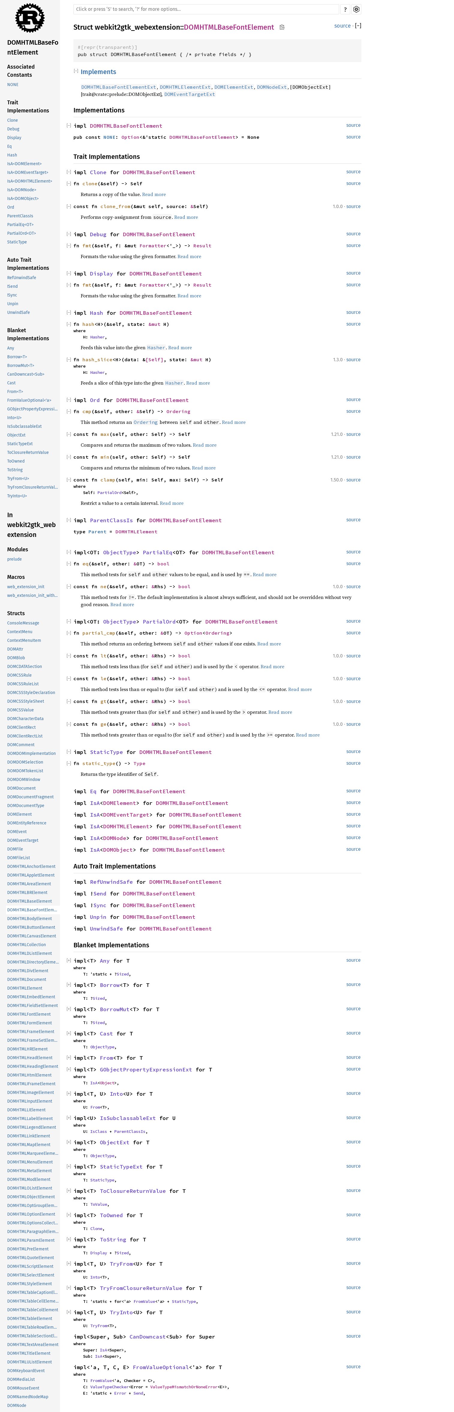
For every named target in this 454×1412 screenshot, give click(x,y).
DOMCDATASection (24, 666)
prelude (14, 559)
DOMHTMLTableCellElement (33, 1301)
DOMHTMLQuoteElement (30, 1257)
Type (139, 763)
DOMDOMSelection (25, 762)
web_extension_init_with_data (33, 595)
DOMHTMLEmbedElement (31, 996)
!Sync (12, 295)
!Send (12, 286)
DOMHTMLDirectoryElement (33, 962)
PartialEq (157, 552)
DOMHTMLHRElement (27, 1049)
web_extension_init (25, 586)
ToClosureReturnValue (28, 452)
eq (85, 564)
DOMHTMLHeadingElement (32, 1066)
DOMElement (19, 814)
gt (103, 701)
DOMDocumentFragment (30, 797)
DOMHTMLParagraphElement (33, 1231)
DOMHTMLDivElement (27, 970)
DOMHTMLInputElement (29, 1101)
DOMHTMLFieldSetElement (32, 1005)
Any (10, 348)
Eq (9, 146)
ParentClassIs (20, 216)
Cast (11, 383)
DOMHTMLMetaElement (29, 1170)
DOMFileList (18, 857)
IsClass (98, 1131)
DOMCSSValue (20, 710)
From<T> (15, 391)
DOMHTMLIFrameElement (31, 1083)
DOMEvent (17, 831)
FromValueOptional (161, 1367)
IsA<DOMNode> (21, 189)
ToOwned (16, 461)
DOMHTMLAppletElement (31, 875)
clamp (107, 480)
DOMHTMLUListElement (29, 1362)
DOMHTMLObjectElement (31, 1196)
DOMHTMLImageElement (30, 1092)
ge (103, 724)
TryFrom (121, 1263)
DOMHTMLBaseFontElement (32, 47)
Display (14, 137)
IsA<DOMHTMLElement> (29, 181)
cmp (86, 411)
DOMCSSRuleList (23, 684)
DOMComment (20, 744)
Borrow (110, 985)
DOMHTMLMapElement (28, 1144)
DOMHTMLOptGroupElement (33, 1205)
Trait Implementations (28, 106)
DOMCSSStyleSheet (25, 701)
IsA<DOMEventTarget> (27, 172)
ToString (14, 469)
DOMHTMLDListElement (29, 953)
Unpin (12, 303)
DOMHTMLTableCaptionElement (33, 1292)
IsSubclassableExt (24, 426)
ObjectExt (16, 435)
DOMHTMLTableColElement (32, 1309)
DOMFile (15, 849)
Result (202, 246)
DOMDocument (21, 788)
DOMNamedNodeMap (27, 1396)
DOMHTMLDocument (26, 979)
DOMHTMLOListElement (29, 1188)
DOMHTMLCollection (26, 944)
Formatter (152, 246)
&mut (155, 324)
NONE (12, 84)
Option (130, 137)
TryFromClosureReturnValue (33, 487)
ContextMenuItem (24, 640)
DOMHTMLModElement (28, 1179)
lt (103, 656)
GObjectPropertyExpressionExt (33, 409)
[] (358, 25)
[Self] (154, 359)
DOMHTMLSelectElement (30, 1275)
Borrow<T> (17, 356)
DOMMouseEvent (23, 1388)
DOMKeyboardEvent (26, 1370)
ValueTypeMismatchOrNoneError (183, 1387)
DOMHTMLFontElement (29, 1014)
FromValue (144, 1301)
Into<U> (14, 417)
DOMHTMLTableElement (29, 1318)
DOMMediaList (21, 1379)
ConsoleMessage (23, 623)
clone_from (115, 206)
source (342, 25)
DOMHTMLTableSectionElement (33, 1336)
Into (116, 1093)
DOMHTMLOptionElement (31, 1214)
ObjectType (119, 552)
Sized (123, 974)
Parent (97, 532)
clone (89, 183)
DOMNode (16, 1405)
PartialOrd (109, 492)
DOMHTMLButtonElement (31, 927)
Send (99, 893)
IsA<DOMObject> (23, 198)
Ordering (178, 411)
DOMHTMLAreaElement (29, 883)
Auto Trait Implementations (28, 264)
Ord (10, 207)
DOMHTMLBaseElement (29, 901)
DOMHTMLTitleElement (28, 1353)
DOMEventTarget (22, 840)
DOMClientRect (21, 727)
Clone (12, 120)
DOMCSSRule (19, 675)
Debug (13, 129)
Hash (12, 155)
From (106, 1057)
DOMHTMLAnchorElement (31, 866)
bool (163, 564)
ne (103, 586)
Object (107, 1083)
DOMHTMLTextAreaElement (32, 1344)
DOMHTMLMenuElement (30, 1162)
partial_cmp (98, 633)
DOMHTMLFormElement (29, 1023)
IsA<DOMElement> (24, 163)
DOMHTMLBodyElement (29, 918)
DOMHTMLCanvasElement (31, 936)
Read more (154, 194)
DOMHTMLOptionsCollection (33, 1223)
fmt (86, 246)
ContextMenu (19, 631)
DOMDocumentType (25, 805)
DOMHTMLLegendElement (31, 1127)
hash (88, 324)
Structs (16, 613)
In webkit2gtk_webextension (31, 525)
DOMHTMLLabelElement (30, 1118)
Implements (98, 72)
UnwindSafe (18, 312)
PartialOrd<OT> (21, 233)
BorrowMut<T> (20, 365)
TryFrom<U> (18, 478)
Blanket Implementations (28, 334)
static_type (98, 763)
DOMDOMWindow (23, 779)
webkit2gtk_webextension (137, 27)
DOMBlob (16, 657)
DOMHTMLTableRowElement (33, 1327)
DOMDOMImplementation (31, 753)
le (103, 678)
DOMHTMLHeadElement (29, 1057)
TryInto (121, 1312)
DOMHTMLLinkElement (28, 1136)
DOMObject (118, 849)
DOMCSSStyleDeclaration (31, 692)
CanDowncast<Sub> (25, 374)
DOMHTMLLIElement (26, 1110)
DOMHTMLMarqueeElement (33, 1153)
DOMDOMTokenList (25, 770)
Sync (99, 905)
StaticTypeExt (20, 443)
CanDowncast (148, 1336)
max (104, 434)
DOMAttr (15, 649)
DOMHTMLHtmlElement (29, 1075)
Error (120, 1393)
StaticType (17, 242)
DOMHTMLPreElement (28, 1249)
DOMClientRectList (25, 736)
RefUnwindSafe (21, 277)
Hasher (97, 337)
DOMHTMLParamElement (31, 1240)
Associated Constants (21, 71)
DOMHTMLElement (24, 988)
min (104, 457)
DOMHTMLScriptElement (30, 1266)
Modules (17, 549)
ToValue (98, 1204)
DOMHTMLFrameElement (30, 1031)
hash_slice (97, 359)
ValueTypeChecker (109, 1387)
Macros (16, 577)
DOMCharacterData (25, 718)
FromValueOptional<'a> (29, 400)
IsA (95, 803)
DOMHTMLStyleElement (29, 1283)
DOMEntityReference (26, 823)
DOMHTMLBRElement (27, 892)
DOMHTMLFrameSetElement (33, 1040)
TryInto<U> (17, 496)
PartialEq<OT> (20, 224)
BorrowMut (115, 1009)
